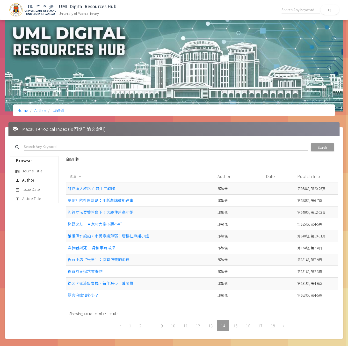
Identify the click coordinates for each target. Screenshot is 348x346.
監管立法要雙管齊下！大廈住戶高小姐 (100, 212)
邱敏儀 (57, 110)
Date (271, 176)
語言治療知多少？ (83, 295)
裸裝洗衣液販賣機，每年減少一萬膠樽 (100, 283)
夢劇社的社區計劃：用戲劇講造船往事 (100, 200)
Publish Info (309, 176)
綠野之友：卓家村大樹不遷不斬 (95, 224)
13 (210, 326)
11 (185, 326)
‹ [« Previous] (120, 326)
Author (39, 110)
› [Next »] (283, 326)
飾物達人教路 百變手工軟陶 (91, 188)
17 (260, 326)
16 (248, 326)
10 (173, 326)
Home (22, 110)
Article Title (28, 199)
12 (198, 326)
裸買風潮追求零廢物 (85, 271)
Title (75, 176)
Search (322, 147)
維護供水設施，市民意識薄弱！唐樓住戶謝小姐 (108, 236)
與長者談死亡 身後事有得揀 (91, 247)
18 (273, 326)
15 (235, 326)
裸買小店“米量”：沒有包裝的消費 (99, 259)
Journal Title (29, 171)
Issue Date (27, 189)
